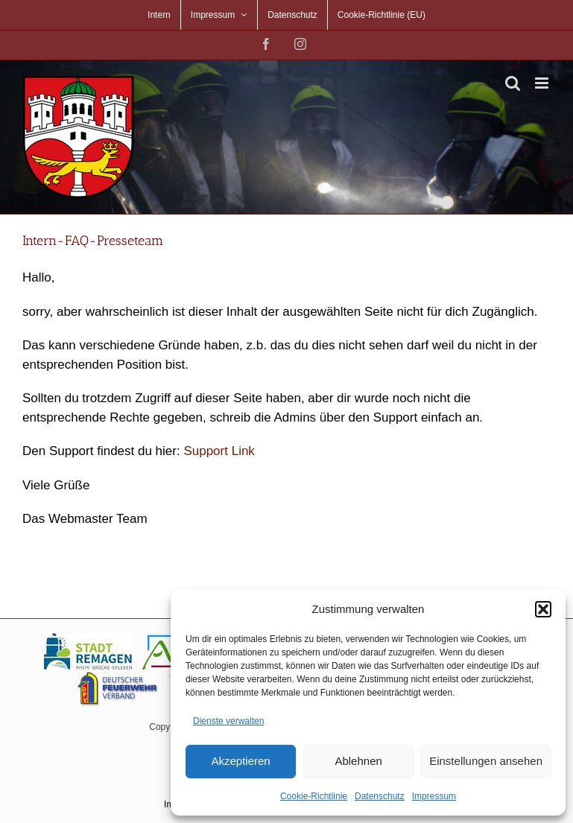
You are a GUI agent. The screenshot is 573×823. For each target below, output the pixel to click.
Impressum (434, 796)
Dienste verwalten (228, 721)
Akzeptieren (240, 760)
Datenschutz (380, 796)
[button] (543, 609)
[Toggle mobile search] (512, 83)
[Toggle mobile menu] (543, 83)
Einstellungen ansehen (485, 760)
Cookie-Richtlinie (313, 796)
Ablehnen (358, 760)
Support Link (218, 451)
